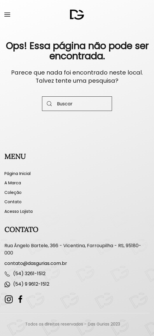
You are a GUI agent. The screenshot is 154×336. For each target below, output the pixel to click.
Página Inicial (17, 173)
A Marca (12, 183)
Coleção (13, 192)
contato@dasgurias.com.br (35, 263)
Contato (13, 202)
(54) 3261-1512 (29, 273)
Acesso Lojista (18, 211)
